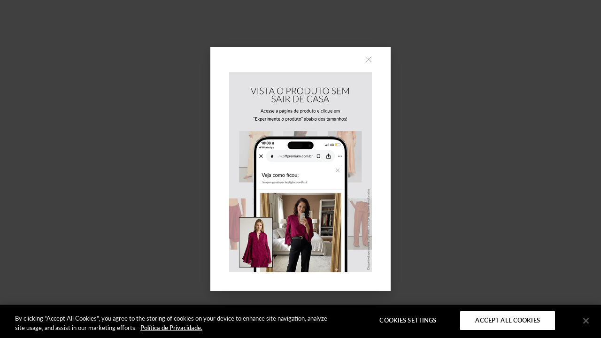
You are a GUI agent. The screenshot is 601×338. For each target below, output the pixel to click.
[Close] (586, 320)
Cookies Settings (407, 320)
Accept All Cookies (507, 320)
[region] (300, 321)
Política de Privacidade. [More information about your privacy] (171, 327)
